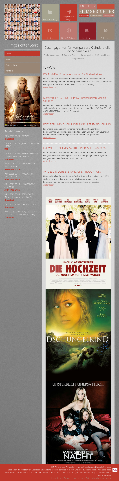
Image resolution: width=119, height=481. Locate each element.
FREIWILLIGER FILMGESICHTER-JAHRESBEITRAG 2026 (74, 148)
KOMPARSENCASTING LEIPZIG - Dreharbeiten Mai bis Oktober (74, 99)
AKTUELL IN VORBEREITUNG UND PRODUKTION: (72, 171)
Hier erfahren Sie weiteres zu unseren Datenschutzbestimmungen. (81, 478)
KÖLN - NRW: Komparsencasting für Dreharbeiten (72, 74)
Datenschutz (11, 65)
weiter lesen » (49, 87)
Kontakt (9, 70)
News (8, 59)
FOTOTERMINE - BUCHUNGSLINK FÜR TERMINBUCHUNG (77, 124)
